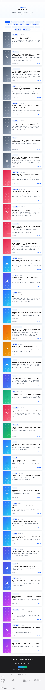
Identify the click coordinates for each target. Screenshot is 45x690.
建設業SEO (31, 26)
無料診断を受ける (22, 666)
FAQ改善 (37, 21)
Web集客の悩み (36, 24)
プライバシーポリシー (26, 681)
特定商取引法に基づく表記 (26, 680)
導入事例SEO (8, 24)
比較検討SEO (28, 24)
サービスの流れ (3, 680)
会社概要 (13, 679)
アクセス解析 (15, 24)
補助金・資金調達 (18, 29)
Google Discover (26, 29)
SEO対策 (14, 26)
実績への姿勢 (2, 681)
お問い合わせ (13, 681)
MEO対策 (37, 26)
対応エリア (2, 683)
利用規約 (24, 679)
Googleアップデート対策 (22, 26)
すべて (7, 21)
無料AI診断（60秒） (3, 679)
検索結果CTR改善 (21, 21)
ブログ (13, 680)
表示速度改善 (13, 21)
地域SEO (22, 24)
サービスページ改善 (30, 21)
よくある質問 (2, 682)
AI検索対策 (8, 26)
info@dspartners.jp (36, 679)
